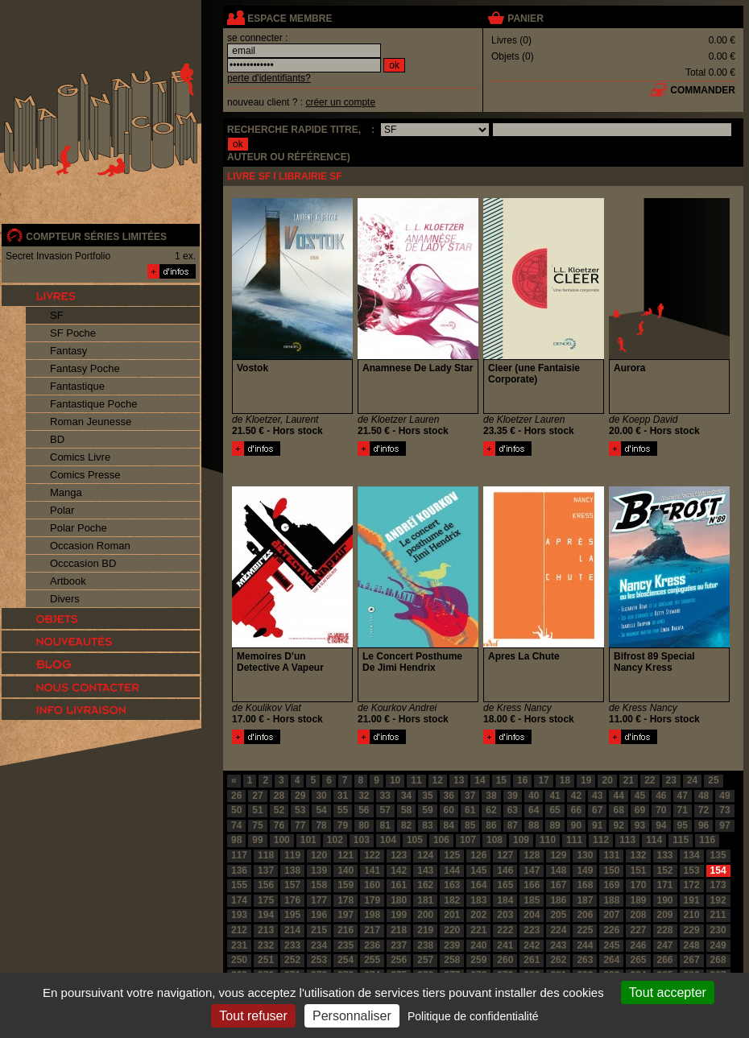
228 (665, 930)
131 (611, 855)
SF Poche (73, 333)
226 (611, 930)
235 (345, 945)
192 (718, 900)
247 (665, 945)
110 (548, 840)
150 (611, 870)
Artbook (68, 581)
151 (638, 870)
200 (425, 914)
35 (427, 795)
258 (452, 960)
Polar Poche (78, 528)
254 (345, 960)
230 (718, 930)
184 (505, 900)
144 (452, 870)
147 (531, 870)
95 (682, 825)
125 (452, 855)
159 (345, 885)
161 (399, 885)
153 (692, 870)
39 (512, 795)
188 (611, 900)
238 (425, 945)
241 (505, 945)
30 (321, 795)
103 (362, 840)
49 (724, 795)
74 (236, 825)
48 (703, 795)
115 (680, 840)
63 (512, 810)
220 (452, 930)
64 (533, 810)
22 (649, 780)
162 (425, 885)
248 (692, 945)
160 (372, 885)
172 (692, 885)
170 (638, 885)
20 (607, 780)
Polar (62, 510)
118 (266, 855)
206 (585, 914)
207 (611, 914)
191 (692, 900)
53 (300, 810)
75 (257, 825)
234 (319, 945)
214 (292, 930)
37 (470, 795)
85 (470, 825)
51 (257, 810)
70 (661, 810)
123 (399, 855)
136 (239, 870)
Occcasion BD (83, 563)
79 (342, 825)
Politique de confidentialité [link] (473, 1016)
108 (494, 840)
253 (319, 960)
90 (576, 825)
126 (478, 855)
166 (531, 885)
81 (385, 825)
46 (661, 795)
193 (239, 914)
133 (665, 855)
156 (266, 885)
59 (427, 810)
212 (239, 930)
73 (724, 810)
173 (718, 885)
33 (385, 795)
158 (319, 885)
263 (585, 960)
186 (558, 900)
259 (478, 960)
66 (576, 810)
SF (57, 315)
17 (543, 780)
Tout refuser (253, 1016)
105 (415, 840)
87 (512, 825)
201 (452, 914)
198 (372, 914)
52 (279, 810)
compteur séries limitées (96, 236)
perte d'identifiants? (269, 78)
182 (452, 900)
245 (611, 945)
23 (671, 780)
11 (416, 780)
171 (665, 885)
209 (665, 914)
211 (718, 914)
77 (300, 825)
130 (585, 855)
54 (321, 810)
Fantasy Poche (85, 368)
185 (531, 900)
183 (478, 900)
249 (718, 945)
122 (372, 855)
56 (363, 810)
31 (342, 795)
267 (692, 960)
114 (654, 840)
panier (525, 18)
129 (558, 855)
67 (597, 810)
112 (601, 840)
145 (478, 870)
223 (531, 930)
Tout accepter (667, 992)
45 (640, 795)
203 (505, 914)
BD (57, 439)
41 (554, 795)
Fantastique (77, 386)
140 (345, 870)
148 (558, 870)
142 (399, 870)
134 (692, 855)
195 (292, 914)
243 (558, 945)
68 (618, 810)
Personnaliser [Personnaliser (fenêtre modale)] (351, 1016)
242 (531, 945)
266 (665, 960)
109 (521, 840)
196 (319, 914)
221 (478, 930)
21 (628, 780)
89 (554, 825)
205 (558, 914)
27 (257, 795)
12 (437, 780)
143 (425, 870)
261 (531, 960)
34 (406, 795)
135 (718, 855)
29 (300, 795)
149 (585, 870)
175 (266, 900)
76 (279, 825)
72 (703, 810)
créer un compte (340, 102)
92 (618, 825)
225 (585, 930)
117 (239, 855)
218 (399, 930)
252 (292, 960)
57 (385, 810)
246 (638, 945)
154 (718, 870)
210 (692, 914)
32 (363, 795)
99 (257, 840)
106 (441, 840)
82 (406, 825)
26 (236, 795)
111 (574, 840)
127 (505, 855)
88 (533, 825)
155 (239, 885)
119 (292, 855)
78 (321, 825)
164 (478, 885)
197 (345, 914)
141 (372, 870)
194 (266, 914)
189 (638, 900)
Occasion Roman (90, 546)
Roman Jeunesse (90, 422)
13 (458, 780)
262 (558, 960)
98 (236, 840)
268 (718, 960)
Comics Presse (85, 475)
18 (565, 780)
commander (702, 90)
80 (363, 825)
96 (703, 825)
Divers (65, 599)
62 (491, 810)
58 (406, 810)
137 (266, 870)
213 (266, 930)
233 (292, 945)
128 (531, 855)
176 (292, 900)
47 (682, 795)
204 (531, 914)
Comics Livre (80, 457)
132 (638, 855)
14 (479, 780)
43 (597, 795)
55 (342, 810)
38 (491, 795)
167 (558, 885)
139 (319, 870)
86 (491, 825)
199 (399, 914)
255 (372, 960)
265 (638, 960)
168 (585, 885)
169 (611, 885)
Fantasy (68, 351)
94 (661, 825)
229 (692, 930)
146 (505, 870)
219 (425, 930)
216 (345, 930)
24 (692, 780)
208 (638, 914)
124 (425, 855)
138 (292, 870)
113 (627, 840)
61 (470, 810)
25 (713, 780)
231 (239, 945)
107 (468, 840)
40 (533, 795)
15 (501, 780)
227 (638, 930)
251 (266, 960)
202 (478, 914)
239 (452, 945)
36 (449, 795)
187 (585, 900)
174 (239, 900)
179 (372, 900)
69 (640, 810)
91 (597, 825)
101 (308, 840)
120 (319, 855)
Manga (66, 492)
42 (576, 795)
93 (640, 825)
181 (425, 900)
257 (425, 960)
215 (319, 930)
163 (452, 885)
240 (478, 945)
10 (395, 780)
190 (665, 900)
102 (335, 840)
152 (665, 870)
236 (372, 945)
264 (611, 960)
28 (279, 795)
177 (319, 900)
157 (292, 885)
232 (266, 945)
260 (505, 960)
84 (449, 825)
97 (724, 825)
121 (345, 855)
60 (449, 810)
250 (239, 960)
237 (399, 945)
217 (372, 930)
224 (558, 930)
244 (585, 945)
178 (345, 900)
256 (399, 960)
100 (282, 840)
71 (682, 810)
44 (618, 795)
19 (586, 780)
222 (505, 930)
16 (522, 780)
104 (388, 840)
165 (505, 885)
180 (399, 900)
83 (427, 825)
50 (236, 810)
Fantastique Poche (93, 404)
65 (554, 810)
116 (707, 840)
